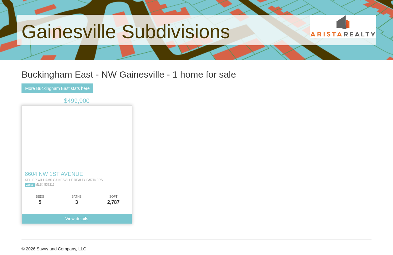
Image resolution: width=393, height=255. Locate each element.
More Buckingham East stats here (57, 88)
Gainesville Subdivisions (125, 31)
